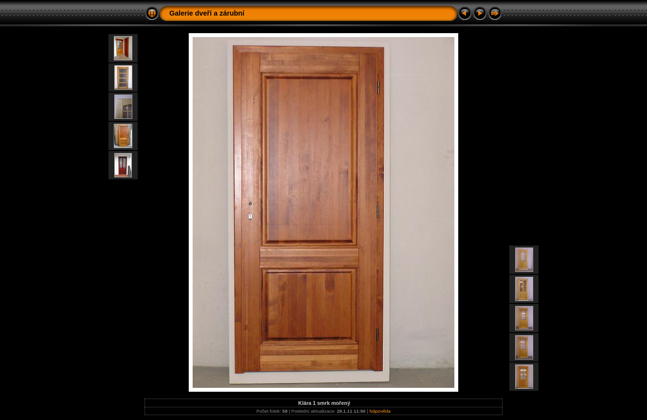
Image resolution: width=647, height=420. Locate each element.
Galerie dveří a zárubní (206, 13)
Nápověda (380, 411)
